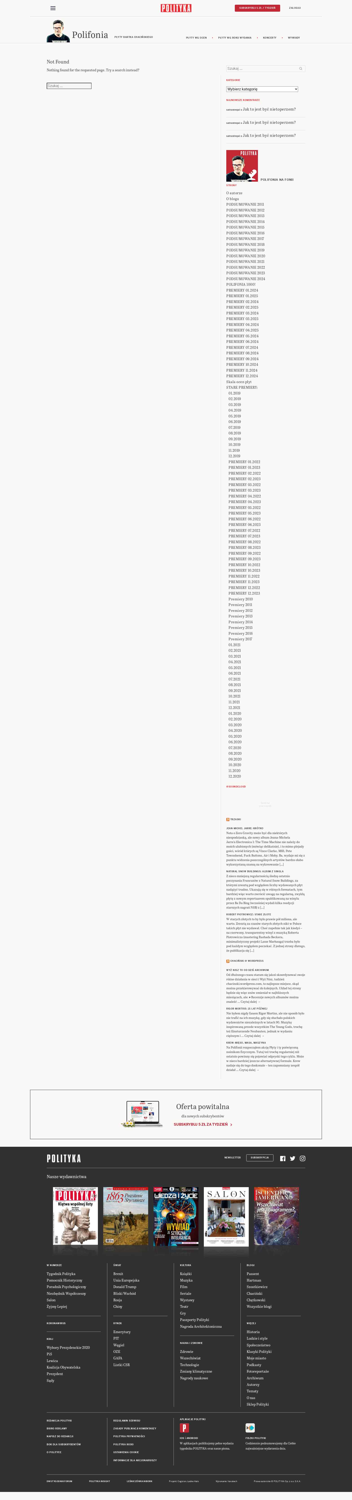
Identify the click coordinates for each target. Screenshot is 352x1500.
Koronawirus (56, 1326)
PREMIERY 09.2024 (242, 361)
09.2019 (235, 442)
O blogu (232, 201)
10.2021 (235, 699)
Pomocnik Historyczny (64, 1283)
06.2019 (235, 424)
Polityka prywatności (129, 1439)
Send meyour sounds (265, 807)
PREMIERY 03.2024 (242, 316)
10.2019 (235, 447)
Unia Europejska (126, 1283)
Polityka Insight (99, 1484)
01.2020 (235, 716)
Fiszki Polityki (256, 1441)
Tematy (252, 1394)
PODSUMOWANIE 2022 (245, 270)
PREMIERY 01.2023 (244, 470)
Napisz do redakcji (60, 1439)
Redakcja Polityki (59, 1423)
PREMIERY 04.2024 (242, 327)
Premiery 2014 (241, 625)
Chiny (117, 1309)
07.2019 (235, 430)
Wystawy (187, 1303)
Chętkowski (256, 1303)
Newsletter (232, 1160)
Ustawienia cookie (126, 1455)
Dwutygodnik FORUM (59, 1484)
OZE (116, 1354)
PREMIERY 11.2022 (244, 579)
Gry (183, 1316)
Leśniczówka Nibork (139, 1484)
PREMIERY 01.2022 (244, 464)
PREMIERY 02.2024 (242, 304)
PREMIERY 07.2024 (242, 350)
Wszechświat (190, 1361)
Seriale (185, 1296)
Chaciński (254, 1296)
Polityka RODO (123, 1447)
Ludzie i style (257, 1341)
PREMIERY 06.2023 (245, 527)
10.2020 (235, 768)
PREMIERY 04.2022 (245, 499)
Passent (253, 1276)
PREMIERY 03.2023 (245, 493)
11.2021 (234, 705)
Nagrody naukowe (194, 1381)
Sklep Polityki (258, 1407)
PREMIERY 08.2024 (242, 356)
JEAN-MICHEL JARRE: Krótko (245, 831)
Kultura (185, 1268)
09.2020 (235, 762)
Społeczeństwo (258, 1348)
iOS (182, 1441)
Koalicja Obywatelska (63, 1370)
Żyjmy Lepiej (57, 1309)
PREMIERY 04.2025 (242, 333)
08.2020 (235, 756)
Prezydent (55, 1377)
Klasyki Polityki (259, 1354)
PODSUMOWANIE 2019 (245, 253)
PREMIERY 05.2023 (245, 516)
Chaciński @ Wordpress (247, 964)
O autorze (234, 196)
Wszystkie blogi (259, 1309)
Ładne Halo (193, 1484)
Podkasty (254, 1367)
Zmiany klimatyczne (196, 1374)
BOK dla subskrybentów (64, 1447)
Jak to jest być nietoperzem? (269, 112)
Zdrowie (186, 1354)
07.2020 (235, 750)
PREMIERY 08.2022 (245, 544)
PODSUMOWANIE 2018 (245, 247)
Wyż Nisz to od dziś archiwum (247, 973)
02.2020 (235, 722)
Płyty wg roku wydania (235, 40)
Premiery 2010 (241, 602)
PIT (116, 1341)
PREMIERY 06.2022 (245, 522)
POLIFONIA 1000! (241, 287)
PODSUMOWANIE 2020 (245, 259)
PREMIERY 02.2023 (245, 482)
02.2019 (235, 402)
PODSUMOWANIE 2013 (245, 219)
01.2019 (235, 396)
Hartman (254, 1283)
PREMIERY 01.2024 (242, 293)
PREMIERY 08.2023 (245, 550)
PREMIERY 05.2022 (245, 510)
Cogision (182, 1484)
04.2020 (235, 733)
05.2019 (235, 419)
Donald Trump (124, 1289)
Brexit (118, 1276)
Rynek (117, 1326)
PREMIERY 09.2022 (245, 556)
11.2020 (235, 773)
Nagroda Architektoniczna (201, 1329)
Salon (51, 1303)
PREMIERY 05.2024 (242, 339)
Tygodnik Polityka (61, 1276)
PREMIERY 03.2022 (245, 487)
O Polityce (54, 1455)
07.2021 (235, 682)
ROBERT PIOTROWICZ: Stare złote (248, 917)
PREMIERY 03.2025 (242, 322)
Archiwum (255, 1381)
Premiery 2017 (240, 642)
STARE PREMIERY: (242, 390)
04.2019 (235, 413)
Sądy (50, 1383)
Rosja (117, 1303)
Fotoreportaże (258, 1374)
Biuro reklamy (57, 1431)
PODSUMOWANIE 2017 (245, 241)
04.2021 (235, 665)
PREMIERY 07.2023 (244, 539)
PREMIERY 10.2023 (244, 573)
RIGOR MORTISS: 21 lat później (246, 1011)
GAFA (117, 1361)
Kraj (50, 1342)
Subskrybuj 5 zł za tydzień (201, 1127)
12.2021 (234, 710)
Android (192, 1441)
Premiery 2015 (241, 630)
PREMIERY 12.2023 (244, 596)
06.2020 (235, 745)
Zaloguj (295, 8)
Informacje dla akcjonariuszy (135, 1463)
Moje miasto (256, 1361)
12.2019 (234, 459)
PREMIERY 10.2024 (242, 367)
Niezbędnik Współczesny (66, 1296)
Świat (117, 1268)
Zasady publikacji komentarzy (134, 1431)
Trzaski (235, 822)
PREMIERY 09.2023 (245, 562)
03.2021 (235, 659)
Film (183, 1289)
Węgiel (118, 1348)
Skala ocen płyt (239, 384)
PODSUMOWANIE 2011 (245, 207)
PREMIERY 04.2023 (245, 505)
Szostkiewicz (257, 1289)
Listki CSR (121, 1367)
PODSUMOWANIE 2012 (245, 213)
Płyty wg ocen (196, 40)
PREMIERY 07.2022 (244, 533)
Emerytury (122, 1334)
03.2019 (235, 407)
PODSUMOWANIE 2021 (245, 264)
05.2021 (235, 670)
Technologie (189, 1367)
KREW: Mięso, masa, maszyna (246, 1045)
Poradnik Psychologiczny (66, 1289)
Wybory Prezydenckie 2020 (68, 1350)
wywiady (294, 40)
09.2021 (235, 693)
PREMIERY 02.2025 (242, 310)
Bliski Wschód (124, 1296)
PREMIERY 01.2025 (242, 299)
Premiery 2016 (241, 636)
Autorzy (253, 1387)
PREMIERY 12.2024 (242, 379)
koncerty (270, 40)
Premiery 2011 (240, 607)
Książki (186, 1276)
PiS (49, 1357)
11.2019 (234, 453)
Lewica (52, 1363)
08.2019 (235, 436)
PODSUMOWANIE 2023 (245, 276)
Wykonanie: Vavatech (226, 1484)
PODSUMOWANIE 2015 (245, 230)
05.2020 (235, 739)
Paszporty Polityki (194, 1322)
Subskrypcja (260, 1160)
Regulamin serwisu (126, 1423)
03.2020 (235, 727)
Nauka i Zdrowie (191, 1346)
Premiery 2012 (241, 613)
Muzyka (186, 1283)
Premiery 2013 (241, 619)
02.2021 (235, 653)
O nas (251, 1400)
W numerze (54, 1268)
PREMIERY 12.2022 (244, 590)
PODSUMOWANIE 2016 (245, 236)
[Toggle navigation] (53, 8)
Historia (253, 1334)
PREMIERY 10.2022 (244, 567)
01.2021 (235, 647)
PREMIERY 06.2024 (242, 344)
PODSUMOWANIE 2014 (245, 224)
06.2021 (235, 676)
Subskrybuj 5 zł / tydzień (257, 8)
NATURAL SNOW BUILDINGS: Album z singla (255, 874)
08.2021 (235, 688)
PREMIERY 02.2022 (245, 476)
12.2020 (235, 779)
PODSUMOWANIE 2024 (245, 281)
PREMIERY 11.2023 (244, 585)
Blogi (251, 1268)
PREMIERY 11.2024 (241, 373)
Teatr (184, 1309)
